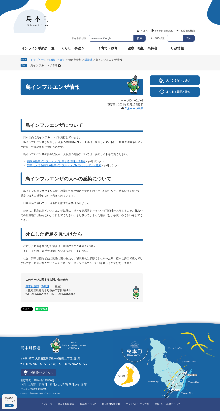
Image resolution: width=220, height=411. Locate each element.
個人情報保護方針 (111, 404)
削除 (59, 65)
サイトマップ (45, 404)
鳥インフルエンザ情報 (44, 65)
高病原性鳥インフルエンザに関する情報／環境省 (56, 161)
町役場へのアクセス (42, 372)
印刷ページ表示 (134, 108)
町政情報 (177, 48)
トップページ (38, 59)
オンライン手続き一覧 (38, 48)
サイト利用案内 (66, 404)
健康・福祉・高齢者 (142, 48)
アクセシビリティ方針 (137, 404)
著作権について (88, 404)
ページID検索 (157, 38)
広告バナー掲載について (167, 404)
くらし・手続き (72, 48)
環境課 (89, 59)
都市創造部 (32, 286)
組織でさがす (57, 59)
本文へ (144, 30)
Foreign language (164, 30)
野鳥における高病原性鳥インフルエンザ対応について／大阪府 (64, 165)
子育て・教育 (108, 48)
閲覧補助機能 (188, 30)
